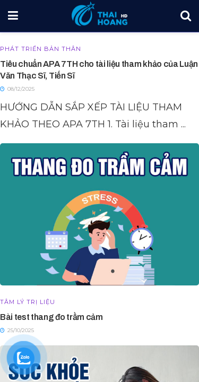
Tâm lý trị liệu (27, 302)
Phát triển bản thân (40, 49)
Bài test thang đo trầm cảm (51, 317)
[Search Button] (185, 16)
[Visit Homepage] (99, 13)
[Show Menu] (13, 16)
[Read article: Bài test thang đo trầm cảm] (99, 214)
